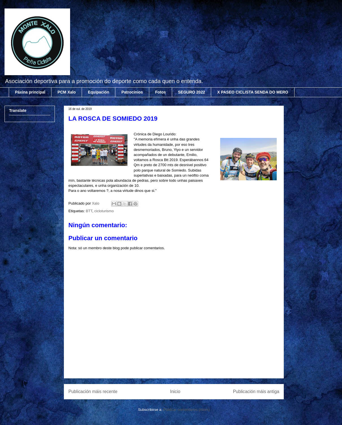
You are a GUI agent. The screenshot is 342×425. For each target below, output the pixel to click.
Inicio (175, 391)
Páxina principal (30, 92)
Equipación (98, 92)
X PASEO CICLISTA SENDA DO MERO (252, 92)
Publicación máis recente (92, 391)
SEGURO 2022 (191, 92)
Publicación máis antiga (256, 391)
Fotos (160, 92)
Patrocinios (132, 92)
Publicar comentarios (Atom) (186, 409)
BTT (89, 211)
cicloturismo (104, 211)
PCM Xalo (66, 92)
